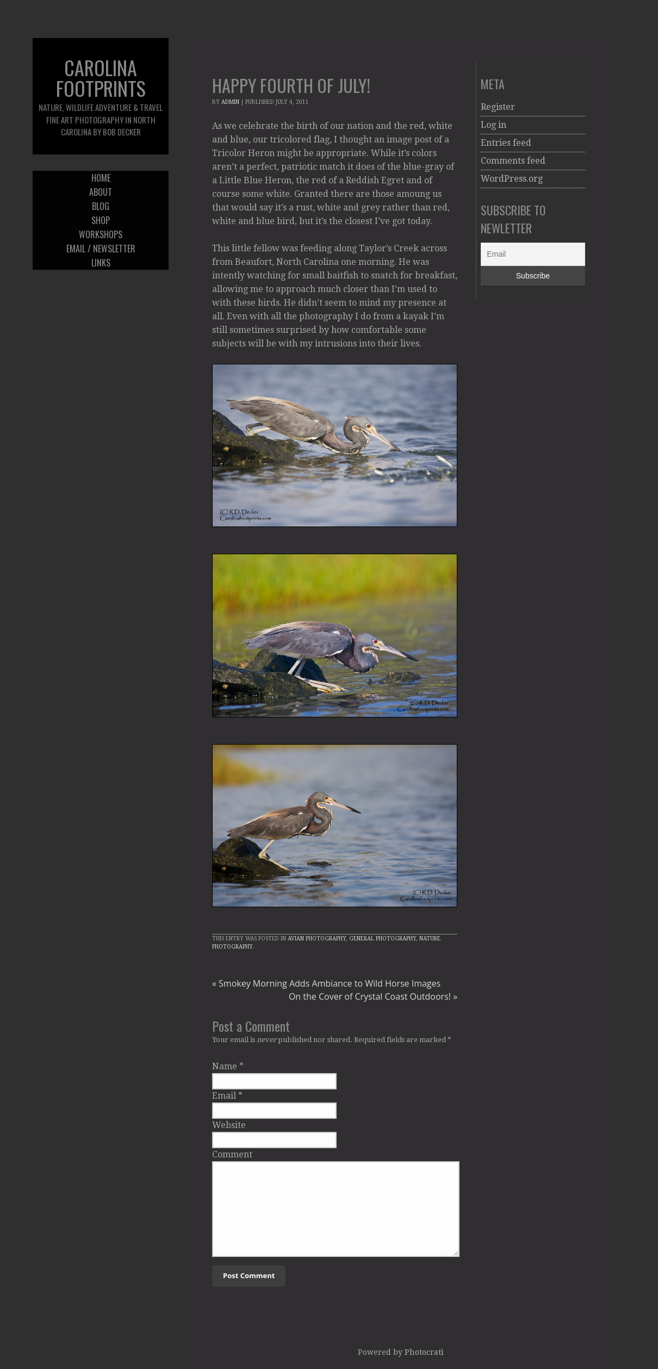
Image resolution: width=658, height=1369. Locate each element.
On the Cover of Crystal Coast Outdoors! (373, 996)
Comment (232, 1154)
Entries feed (506, 143)
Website (229, 1125)
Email (224, 1096)
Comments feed (513, 161)
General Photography (382, 938)
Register (498, 107)
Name (224, 1066)
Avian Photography (317, 938)
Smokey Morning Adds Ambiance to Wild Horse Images (326, 983)
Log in (493, 125)
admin (230, 102)
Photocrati (424, 1352)
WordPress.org (512, 179)
